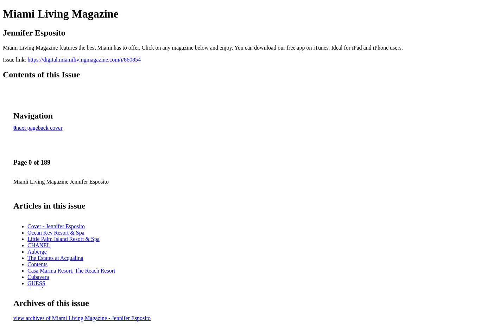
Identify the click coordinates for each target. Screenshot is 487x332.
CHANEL (38, 245)
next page (27, 128)
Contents (37, 264)
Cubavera (38, 277)
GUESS (36, 283)
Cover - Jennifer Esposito (56, 226)
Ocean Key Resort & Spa (55, 233)
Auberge (37, 252)
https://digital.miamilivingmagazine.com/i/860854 (84, 60)
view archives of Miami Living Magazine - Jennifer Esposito (82, 318)
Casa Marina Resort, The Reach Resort (71, 271)
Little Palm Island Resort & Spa (63, 239)
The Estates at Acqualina (55, 258)
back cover (50, 128)
